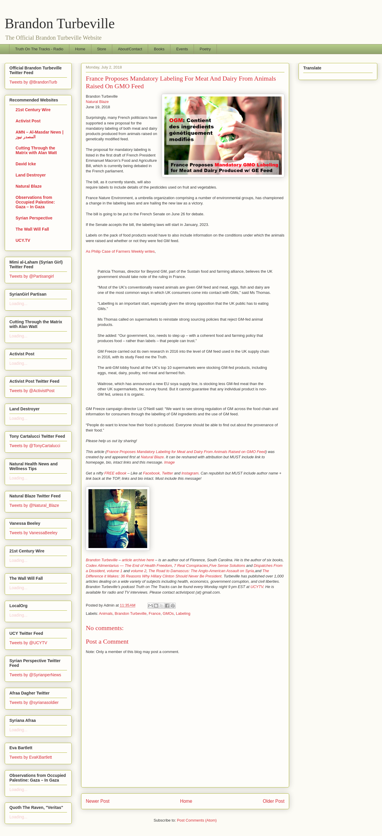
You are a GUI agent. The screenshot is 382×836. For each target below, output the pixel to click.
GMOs (168, 613)
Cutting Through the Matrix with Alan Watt (36, 150)
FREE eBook (115, 473)
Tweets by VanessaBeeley (33, 532)
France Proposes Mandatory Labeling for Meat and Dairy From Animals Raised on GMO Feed (186, 451)
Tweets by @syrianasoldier (34, 702)
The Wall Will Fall (32, 229)
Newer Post (98, 801)
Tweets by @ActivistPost (31, 390)
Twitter (167, 473)
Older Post (273, 801)
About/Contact (130, 49)
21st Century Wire (33, 109)
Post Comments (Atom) (197, 820)
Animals (106, 613)
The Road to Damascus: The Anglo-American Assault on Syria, (201, 571)
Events (182, 49)
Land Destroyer (31, 175)
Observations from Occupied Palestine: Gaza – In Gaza (35, 202)
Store (101, 49)
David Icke (26, 163)
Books (159, 49)
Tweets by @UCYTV (28, 642)
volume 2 (138, 571)
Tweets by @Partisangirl (31, 276)
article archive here (138, 560)
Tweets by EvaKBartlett (30, 757)
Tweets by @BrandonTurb (33, 82)
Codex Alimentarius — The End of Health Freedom (129, 565)
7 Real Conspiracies (191, 565)
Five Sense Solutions (227, 565)
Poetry (205, 49)
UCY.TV (23, 240)
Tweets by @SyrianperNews (35, 674)
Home (80, 49)
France (154, 613)
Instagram (190, 473)
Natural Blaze (97, 101)
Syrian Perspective (34, 218)
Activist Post (28, 121)
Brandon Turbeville (60, 23)
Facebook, (152, 473)
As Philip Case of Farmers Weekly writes (120, 251)
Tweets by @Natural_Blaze (34, 505)
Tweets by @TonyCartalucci (34, 445)
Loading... (18, 303)
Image (169, 462)
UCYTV (257, 586)
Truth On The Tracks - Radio (39, 49)
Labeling (183, 613)
